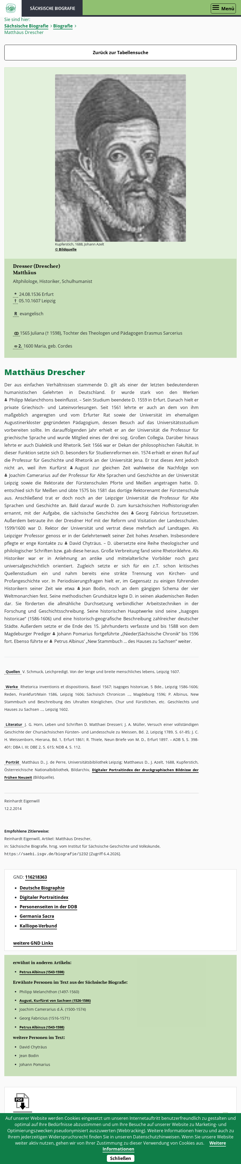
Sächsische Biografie (26, 26)
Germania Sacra (37, 916)
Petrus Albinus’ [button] (69, 641)
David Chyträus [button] (85, 543)
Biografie (63, 26)
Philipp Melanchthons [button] (31, 400)
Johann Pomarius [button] (75, 634)
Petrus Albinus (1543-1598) (41, 971)
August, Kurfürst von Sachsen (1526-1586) (55, 1000)
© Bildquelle (66, 249)
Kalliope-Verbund (38, 926)
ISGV (11, 8)
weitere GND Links (33, 943)
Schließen (120, 1158)
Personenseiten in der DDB (48, 906)
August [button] (82, 468)
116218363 (36, 877)
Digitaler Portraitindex (44, 897)
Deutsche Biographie (42, 888)
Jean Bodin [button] (93, 588)
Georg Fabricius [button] (152, 513)
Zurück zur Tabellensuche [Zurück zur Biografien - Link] (120, 53)
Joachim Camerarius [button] (29, 475)
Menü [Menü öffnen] (227, 8)
